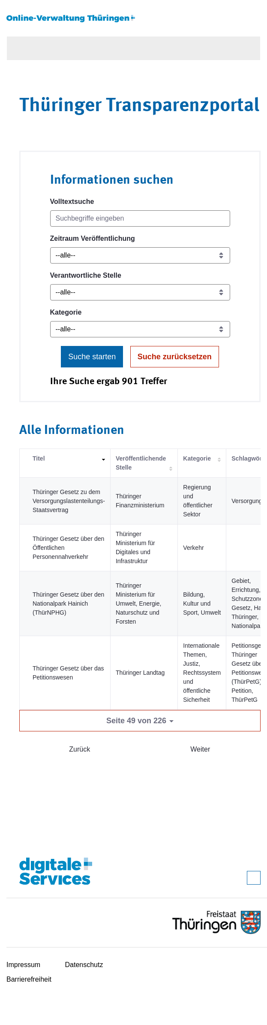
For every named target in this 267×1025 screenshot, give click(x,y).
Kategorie (66, 312)
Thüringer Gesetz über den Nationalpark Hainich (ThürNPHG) (68, 603)
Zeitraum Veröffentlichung (92, 238)
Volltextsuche (72, 201)
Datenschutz (84, 964)
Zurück (79, 749)
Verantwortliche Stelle (85, 275)
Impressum (23, 964)
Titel (39, 458)
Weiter (200, 749)
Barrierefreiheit (28, 979)
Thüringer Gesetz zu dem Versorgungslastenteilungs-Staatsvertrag (69, 500)
